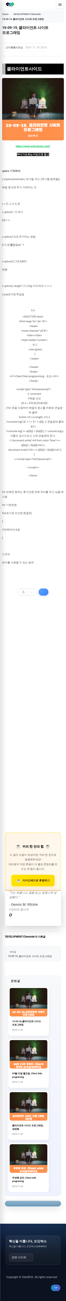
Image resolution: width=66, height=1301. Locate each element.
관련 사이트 (21, 1257)
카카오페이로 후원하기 (36, 880)
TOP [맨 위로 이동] (56, 1288)
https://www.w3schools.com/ (33, 146)
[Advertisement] (33, 719)
